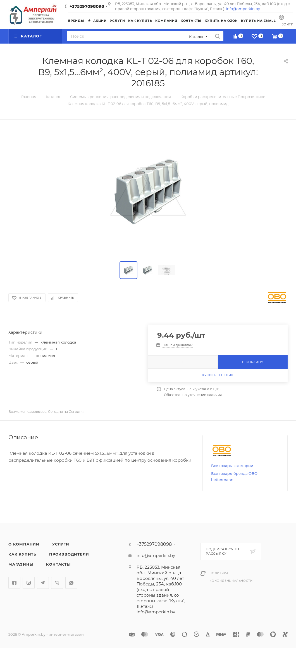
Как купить (22, 554)
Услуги (60, 544)
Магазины (20, 564)
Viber (57, 583)
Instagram (29, 583)
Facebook (14, 583)
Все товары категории (232, 465)
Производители (69, 554)
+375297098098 (87, 6)
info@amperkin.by (243, 8)
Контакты (58, 564)
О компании (23, 544)
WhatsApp (71, 583)
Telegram (43, 583)
